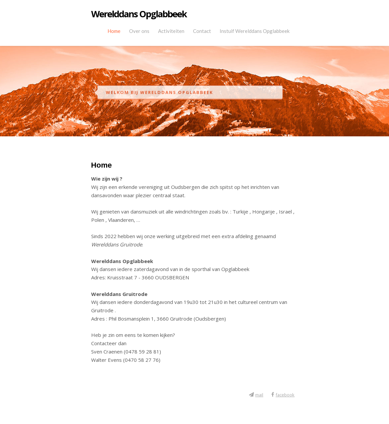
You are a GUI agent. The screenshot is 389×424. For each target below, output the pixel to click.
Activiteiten (171, 31)
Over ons (139, 31)
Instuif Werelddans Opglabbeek (255, 31)
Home (113, 31)
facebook (285, 395)
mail (259, 395)
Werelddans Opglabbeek (139, 14)
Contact (202, 31)
